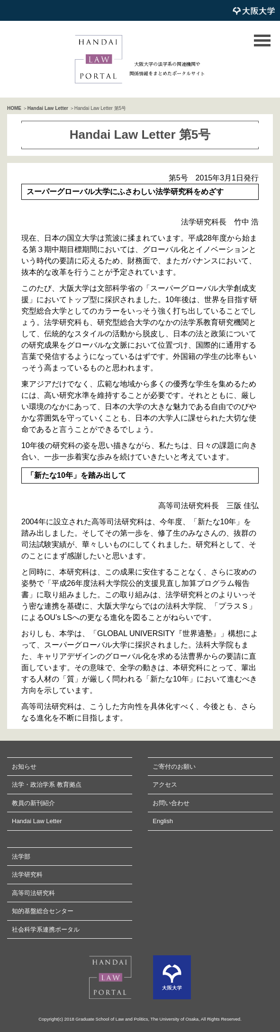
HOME (14, 108)
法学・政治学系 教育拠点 (46, 784)
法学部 (21, 856)
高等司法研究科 (33, 893)
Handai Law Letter (47, 108)
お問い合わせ (171, 803)
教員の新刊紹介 (33, 803)
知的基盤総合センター (42, 911)
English (163, 821)
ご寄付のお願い (174, 766)
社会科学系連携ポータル (46, 929)
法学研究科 (27, 874)
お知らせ (24, 766)
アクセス (165, 784)
